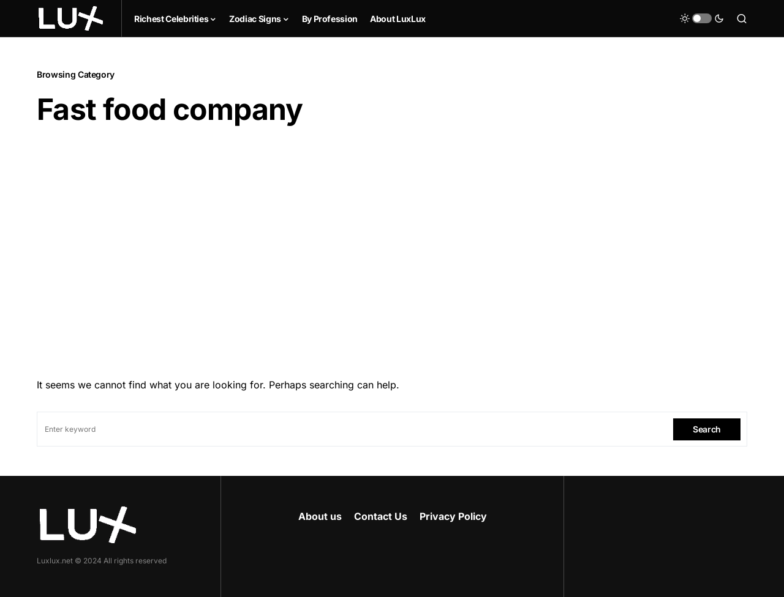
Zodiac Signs (255, 18)
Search (707, 429)
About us (320, 516)
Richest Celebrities (171, 18)
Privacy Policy (453, 516)
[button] (702, 18)
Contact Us (380, 516)
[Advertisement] (392, 252)
